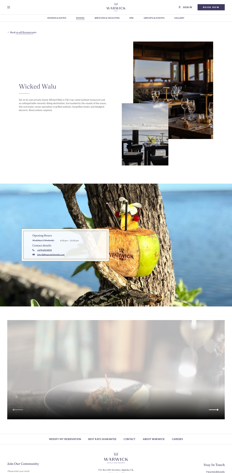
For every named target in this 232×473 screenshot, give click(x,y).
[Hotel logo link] (116, 458)
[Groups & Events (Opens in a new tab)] (154, 18)
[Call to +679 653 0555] (42, 257)
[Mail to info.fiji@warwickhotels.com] (48, 261)
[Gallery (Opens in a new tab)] (179, 18)
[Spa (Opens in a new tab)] (131, 18)
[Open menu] (9, 7)
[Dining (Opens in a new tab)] (80, 18)
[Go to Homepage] (116, 7)
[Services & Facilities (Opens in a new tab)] (107, 18)
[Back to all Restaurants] (24, 32)
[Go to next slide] (214, 416)
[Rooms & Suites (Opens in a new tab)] (56, 18)
